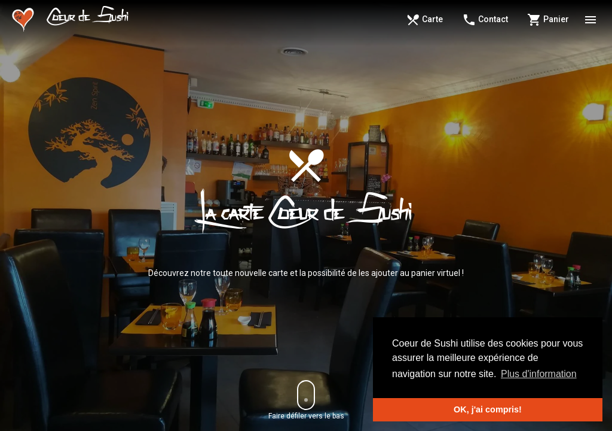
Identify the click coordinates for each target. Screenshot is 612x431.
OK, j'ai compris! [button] (488, 409)
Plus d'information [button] (539, 374)
